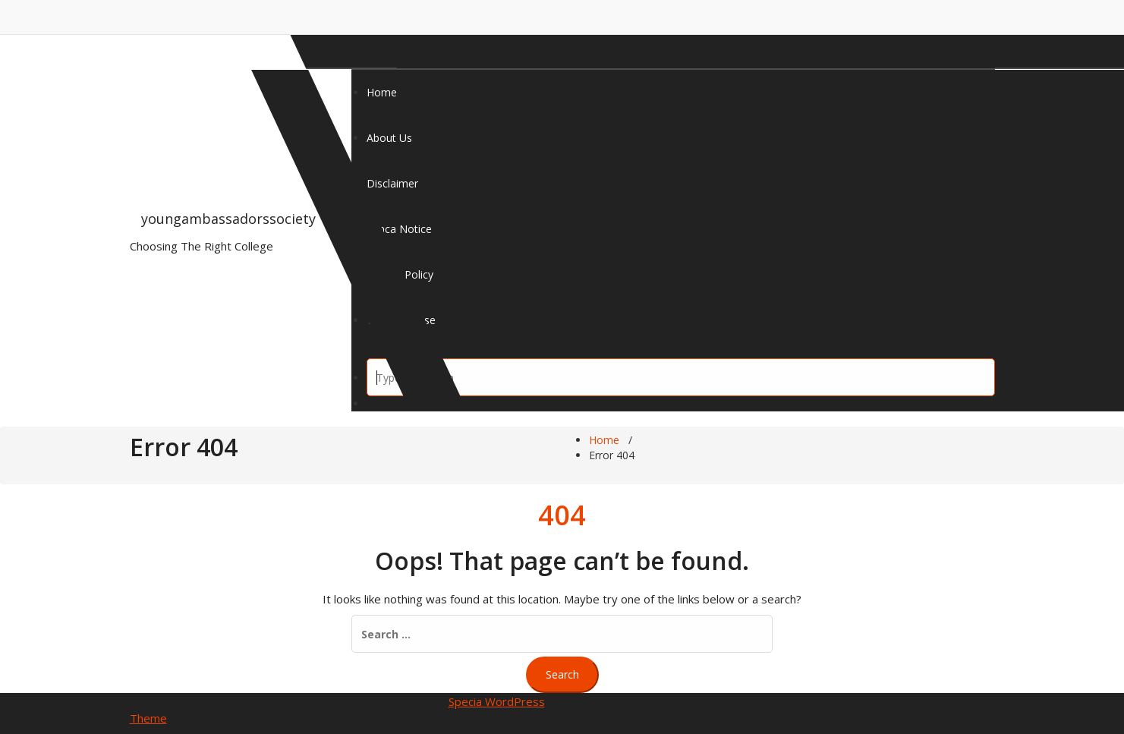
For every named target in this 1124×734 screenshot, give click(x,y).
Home (382, 92)
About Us (389, 138)
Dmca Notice (399, 229)
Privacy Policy (400, 274)
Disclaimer (392, 183)
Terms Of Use (401, 320)
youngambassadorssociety (228, 218)
